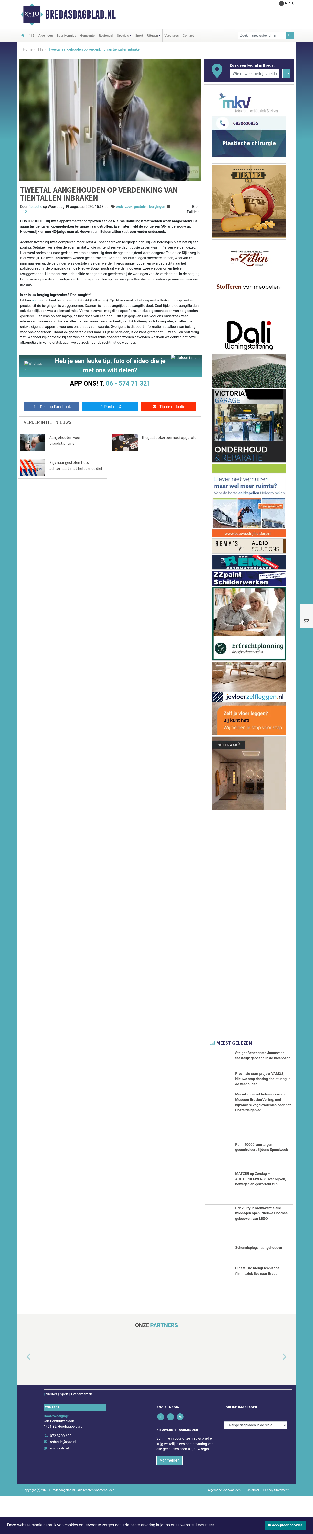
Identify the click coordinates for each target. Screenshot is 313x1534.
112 (31, 35)
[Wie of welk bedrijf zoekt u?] (254, 73)
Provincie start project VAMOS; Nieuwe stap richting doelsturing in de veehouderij (262, 1092)
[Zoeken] (290, 35)
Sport (139, 35)
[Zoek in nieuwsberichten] (262, 35)
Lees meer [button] (205, 1525)
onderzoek (124, 207)
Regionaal (106, 35)
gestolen (141, 207)
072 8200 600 (60, 1474)
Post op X (110, 408)
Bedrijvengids (66, 35)
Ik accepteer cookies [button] (285, 1525)
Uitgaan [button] (152, 35)
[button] (23, 1394)
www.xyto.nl (59, 1486)
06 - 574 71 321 (128, 383)
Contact (188, 35)
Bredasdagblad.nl (80, 14)
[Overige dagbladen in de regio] (255, 1463)
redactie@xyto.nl (63, 1480)
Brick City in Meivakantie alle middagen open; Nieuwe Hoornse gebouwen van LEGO (261, 1251)
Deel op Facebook (52, 408)
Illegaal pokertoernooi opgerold (169, 438)
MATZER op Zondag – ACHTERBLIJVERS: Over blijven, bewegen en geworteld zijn (260, 1217)
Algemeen (45, 35)
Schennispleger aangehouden (258, 1286)
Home (28, 49)
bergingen (157, 207)
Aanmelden (169, 1498)
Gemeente (87, 35)
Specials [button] (123, 35)
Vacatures (172, 35)
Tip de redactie (168, 408)
